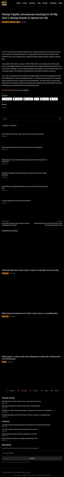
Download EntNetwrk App (10, 90)
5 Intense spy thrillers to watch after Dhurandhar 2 (16, 201)
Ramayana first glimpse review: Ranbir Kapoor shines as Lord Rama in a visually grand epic (24, 174)
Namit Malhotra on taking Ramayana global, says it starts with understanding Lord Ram (25, 187)
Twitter (46, 390)
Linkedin (35, 390)
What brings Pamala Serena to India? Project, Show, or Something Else (22, 147)
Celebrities (5, 22)
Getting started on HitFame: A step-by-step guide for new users (19, 434)
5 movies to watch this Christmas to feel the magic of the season (19, 429)
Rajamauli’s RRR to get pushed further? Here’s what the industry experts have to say (48, 224)
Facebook (12, 390)
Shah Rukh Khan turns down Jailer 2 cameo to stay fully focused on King (22, 134)
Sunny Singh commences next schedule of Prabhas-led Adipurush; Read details (16, 224)
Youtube (56, 390)
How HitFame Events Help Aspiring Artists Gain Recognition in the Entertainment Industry (26, 425)
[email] (32, 453)
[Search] (60, 119)
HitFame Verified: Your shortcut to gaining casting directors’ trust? (20, 438)
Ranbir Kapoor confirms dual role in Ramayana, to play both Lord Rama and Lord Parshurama (24, 161)
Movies (17, 22)
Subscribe (32, 458)
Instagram (24, 390)
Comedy (12, 22)
